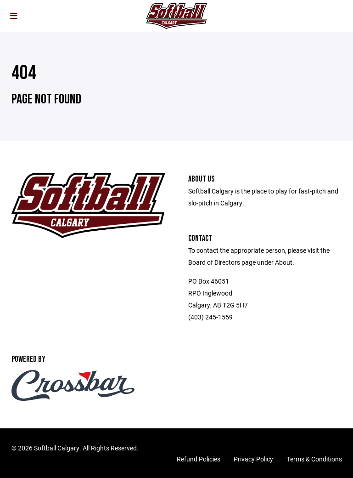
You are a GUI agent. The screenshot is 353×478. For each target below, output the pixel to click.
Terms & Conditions (314, 459)
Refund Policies (198, 459)
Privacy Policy (253, 459)
